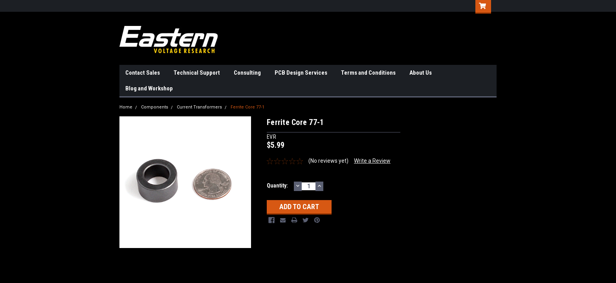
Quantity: (277, 185)
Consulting (247, 72)
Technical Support (197, 72)
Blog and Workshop (149, 88)
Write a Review (372, 161)
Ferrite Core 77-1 (247, 107)
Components (154, 107)
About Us (420, 72)
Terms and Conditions (368, 72)
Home (125, 107)
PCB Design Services (301, 72)
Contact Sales (142, 72)
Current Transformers (199, 107)
